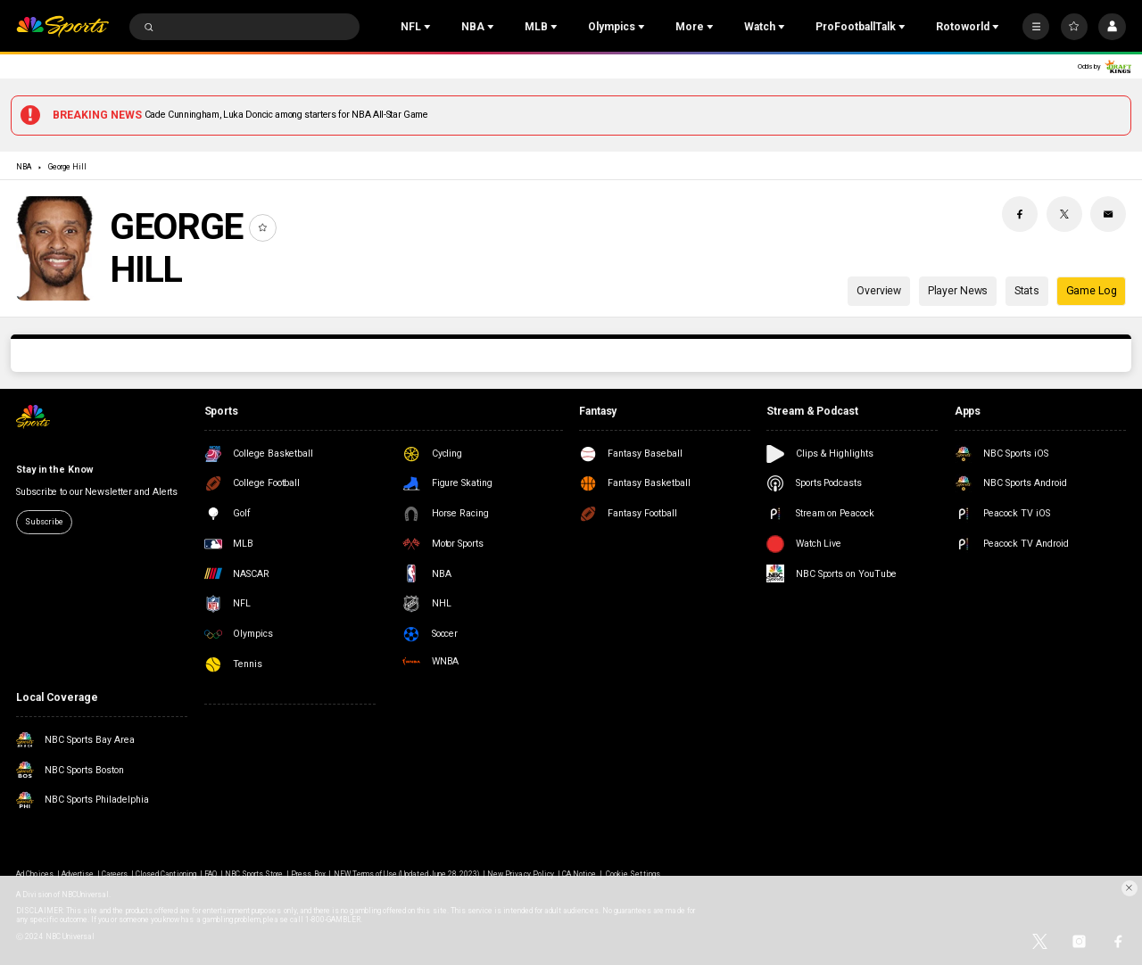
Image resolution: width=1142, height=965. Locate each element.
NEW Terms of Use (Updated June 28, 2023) (407, 874)
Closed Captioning (166, 874)
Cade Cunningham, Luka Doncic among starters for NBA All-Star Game (286, 114)
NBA (23, 166)
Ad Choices (34, 874)
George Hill (67, 166)
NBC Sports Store (254, 874)
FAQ (210, 874)
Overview (878, 291)
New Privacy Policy (520, 874)
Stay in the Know (54, 469)
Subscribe (43, 521)
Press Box (308, 874)
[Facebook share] (1020, 214)
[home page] (62, 27)
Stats (1026, 291)
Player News (958, 291)
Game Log (1091, 291)
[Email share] (1108, 214)
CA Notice (579, 874)
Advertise (78, 874)
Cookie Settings (633, 874)
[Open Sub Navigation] (429, 26)
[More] (1035, 26)
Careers (115, 874)
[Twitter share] (1064, 214)
